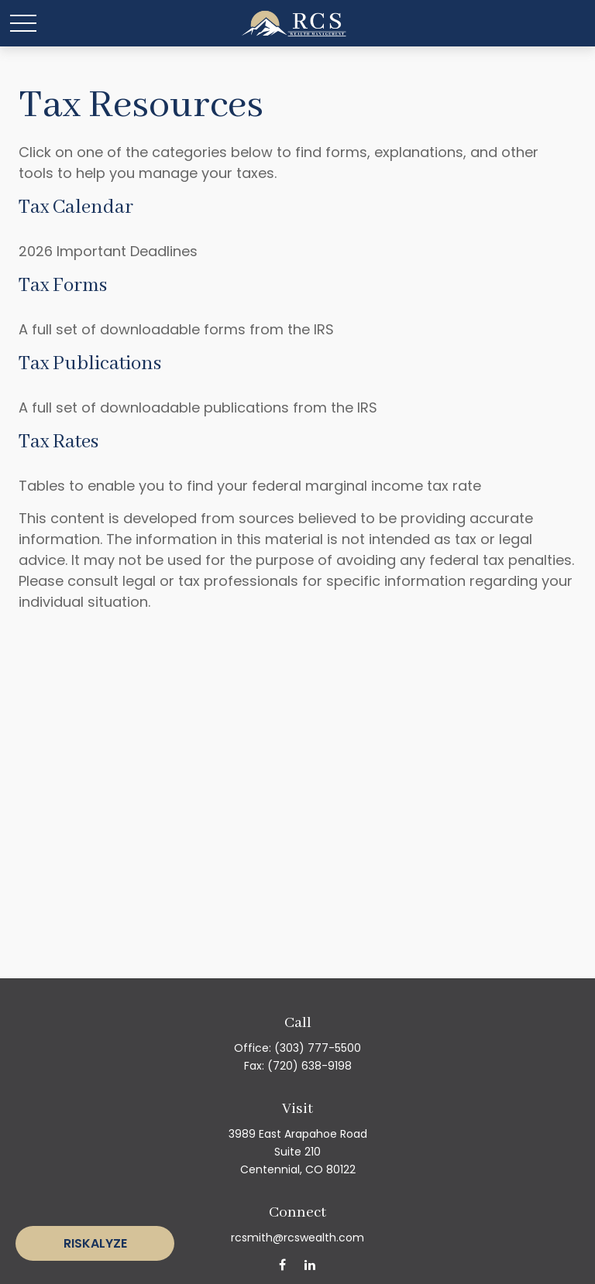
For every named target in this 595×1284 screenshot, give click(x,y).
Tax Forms (63, 285)
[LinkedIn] (309, 1264)
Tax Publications (90, 363)
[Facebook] (282, 1264)
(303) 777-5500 (317, 1048)
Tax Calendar (76, 207)
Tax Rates (58, 442)
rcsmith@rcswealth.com (297, 1237)
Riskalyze (95, 1243)
